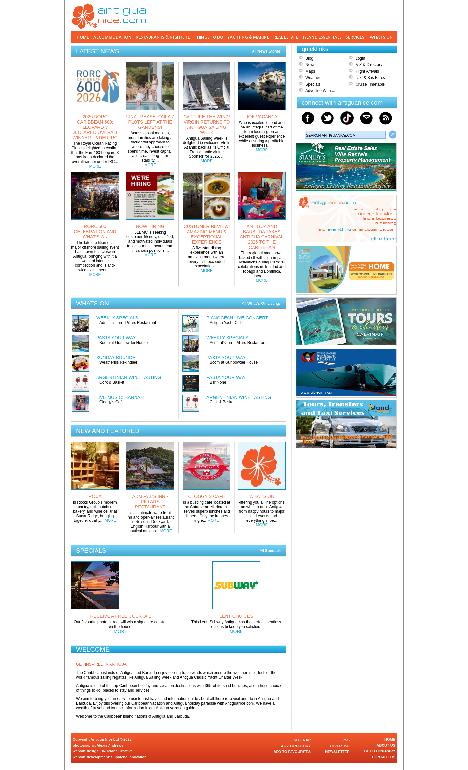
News (310, 64)
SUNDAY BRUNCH (116, 357)
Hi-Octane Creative (117, 751)
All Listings (261, 303)
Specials (313, 84)
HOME (389, 739)
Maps (310, 71)
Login (360, 58)
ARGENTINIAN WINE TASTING (128, 377)
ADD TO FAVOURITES (292, 752)
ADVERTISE (339, 746)
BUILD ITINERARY (379, 751)
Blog (309, 58)
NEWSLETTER (337, 752)
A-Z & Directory (369, 64)
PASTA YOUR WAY (116, 337)
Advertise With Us (321, 90)
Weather (313, 77)
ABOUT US (386, 745)
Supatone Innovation (129, 757)
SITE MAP (302, 740)
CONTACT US (383, 757)
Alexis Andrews (110, 745)
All (270, 550)
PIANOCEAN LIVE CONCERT (237, 317)
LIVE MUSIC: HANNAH (120, 397)
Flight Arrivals (367, 71)
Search (392, 134)
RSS (346, 740)
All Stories (266, 51)
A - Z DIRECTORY (296, 746)
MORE (95, 166)
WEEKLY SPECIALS (117, 317)
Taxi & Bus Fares (370, 77)
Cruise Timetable (370, 84)
